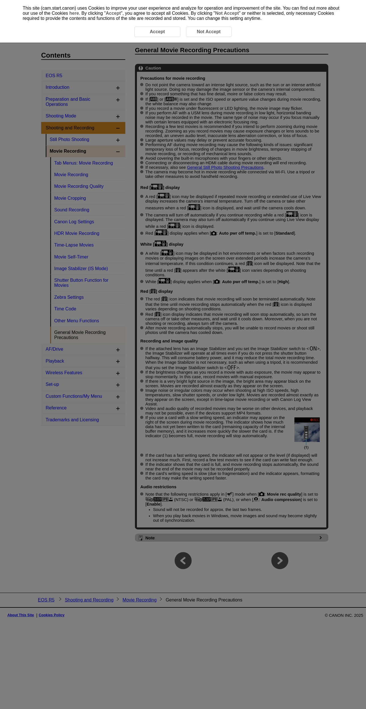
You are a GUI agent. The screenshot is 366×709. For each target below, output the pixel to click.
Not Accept (227, 13)
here (74, 13)
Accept (113, 13)
